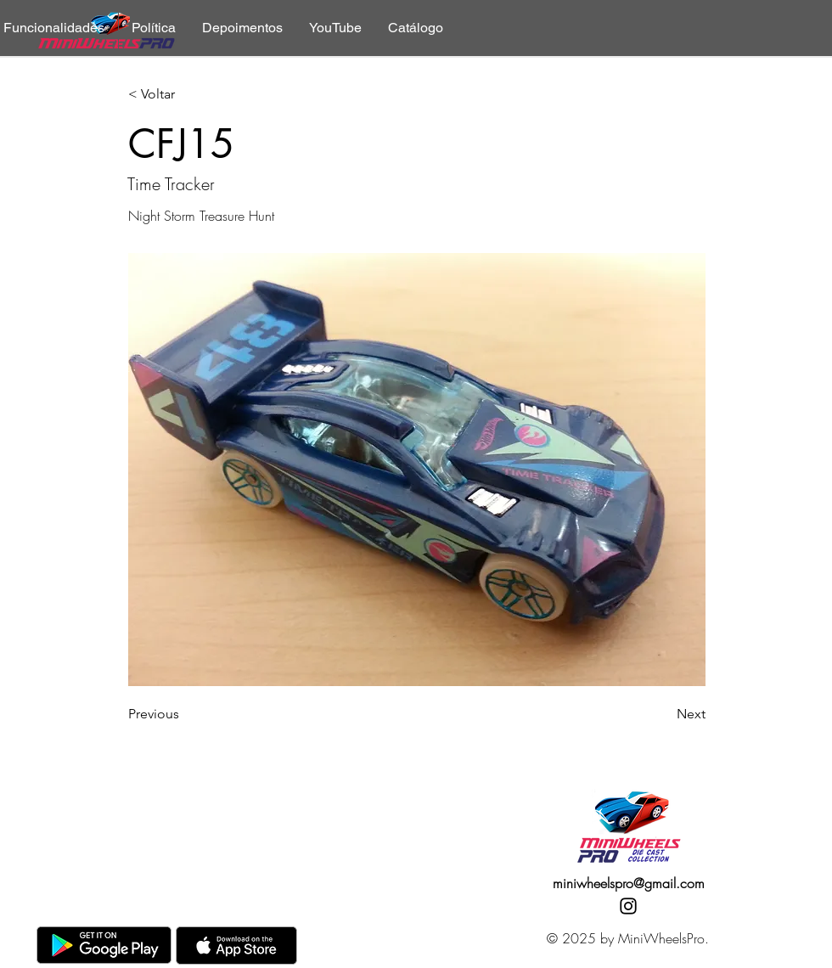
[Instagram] (628, 906)
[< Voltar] (184, 95)
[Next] (663, 714)
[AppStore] (236, 945)
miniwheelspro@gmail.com (629, 883)
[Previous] (184, 714)
